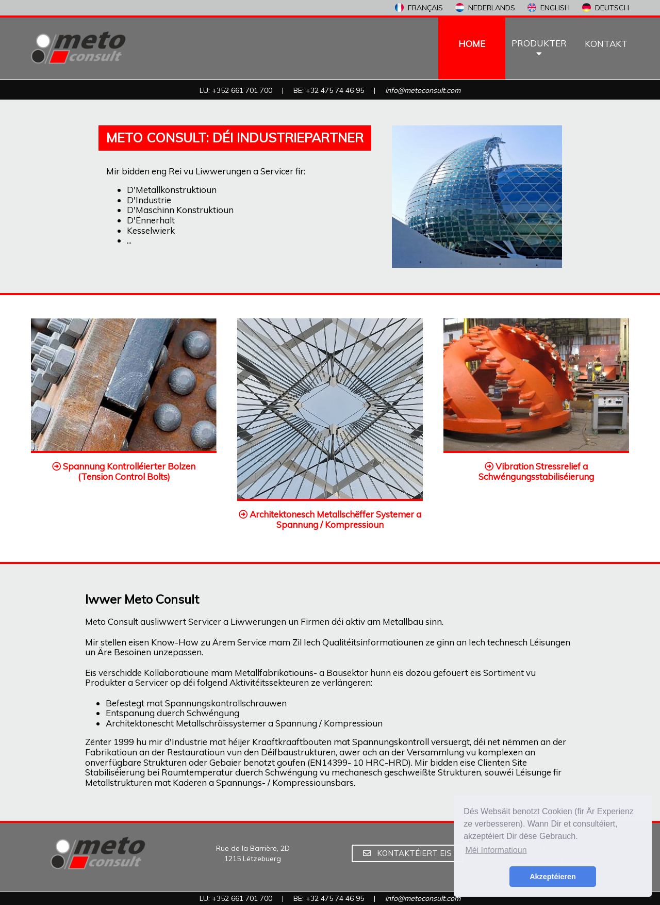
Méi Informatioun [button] (495, 850)
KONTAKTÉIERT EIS (407, 853)
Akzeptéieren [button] (553, 876)
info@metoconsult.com (422, 90)
